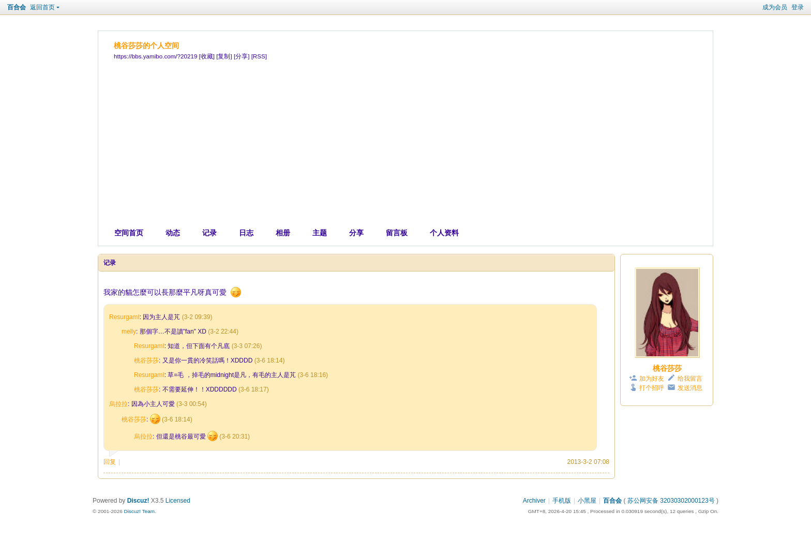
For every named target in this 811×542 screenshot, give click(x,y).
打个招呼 (651, 388)
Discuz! (138, 500)
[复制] (224, 56)
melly (129, 331)
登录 (797, 7)
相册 (283, 233)
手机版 (561, 500)
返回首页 (42, 7)
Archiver (534, 500)
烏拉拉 (118, 404)
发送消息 (690, 388)
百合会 (16, 7)
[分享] (241, 56)
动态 (173, 233)
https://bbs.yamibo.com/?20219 (155, 56)
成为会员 (774, 7)
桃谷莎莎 (146, 360)
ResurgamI (124, 317)
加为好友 (651, 378)
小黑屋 (587, 500)
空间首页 (128, 233)
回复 (109, 461)
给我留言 (690, 378)
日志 (246, 233)
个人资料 (444, 233)
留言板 (397, 233)
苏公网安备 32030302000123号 (671, 500)
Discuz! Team (139, 511)
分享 (356, 233)
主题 (319, 233)
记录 (209, 233)
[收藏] (207, 56)
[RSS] (259, 56)
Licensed (178, 500)
